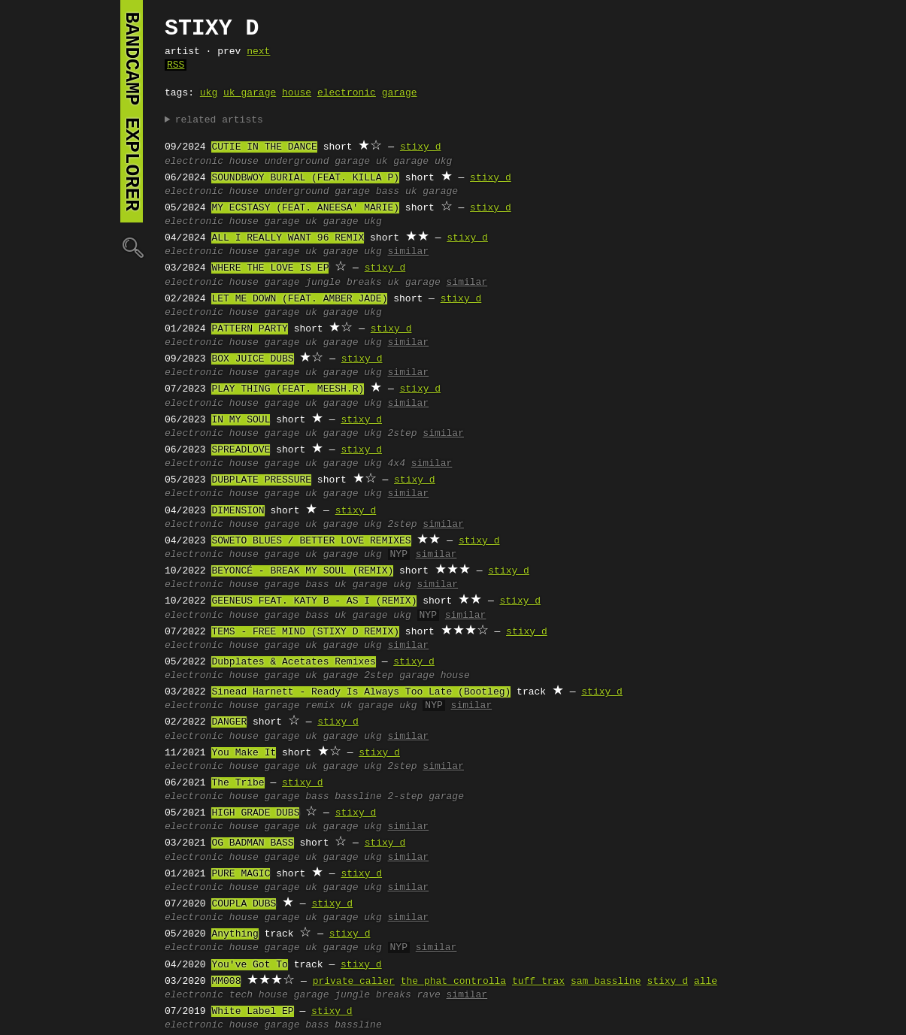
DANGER (229, 722)
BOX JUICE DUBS (252, 359)
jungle (323, 282)
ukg (208, 93)
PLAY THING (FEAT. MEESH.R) (287, 389)
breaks (364, 282)
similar (408, 252)
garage (399, 93)
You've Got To (249, 965)
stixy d (420, 147)
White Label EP (252, 1011)
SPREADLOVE (240, 450)
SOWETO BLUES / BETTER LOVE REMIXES (311, 541)
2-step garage (426, 796)
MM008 (226, 981)
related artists (219, 120)
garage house (434, 675)
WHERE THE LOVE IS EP (270, 268)
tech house (258, 995)
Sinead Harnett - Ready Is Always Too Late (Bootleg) (361, 692)
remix (320, 706)
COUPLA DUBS (243, 904)
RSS (175, 65)
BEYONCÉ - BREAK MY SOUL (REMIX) (302, 571)
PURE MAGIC (240, 874)
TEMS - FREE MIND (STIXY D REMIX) (305, 632)
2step (402, 433)
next (258, 52)
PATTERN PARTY (249, 329)
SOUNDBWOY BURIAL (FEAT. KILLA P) (305, 178)
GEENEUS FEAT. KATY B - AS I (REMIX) (314, 601)
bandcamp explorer (131, 111)
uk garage (249, 93)
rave (429, 995)
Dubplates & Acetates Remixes (293, 662)
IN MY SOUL (240, 420)
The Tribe (237, 783)
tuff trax (538, 981)
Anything (234, 934)
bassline (358, 796)
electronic (346, 93)
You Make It (243, 753)
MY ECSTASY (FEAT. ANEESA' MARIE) (305, 208)
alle (705, 981)
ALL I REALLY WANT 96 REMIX (287, 238)
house (296, 93)
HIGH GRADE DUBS (255, 813)
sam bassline (606, 981)
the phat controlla (453, 981)
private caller (354, 981)
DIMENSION (237, 511)
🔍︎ (131, 247)
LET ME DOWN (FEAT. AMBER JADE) (299, 299)
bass (387, 191)
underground (297, 161)
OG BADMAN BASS (252, 843)
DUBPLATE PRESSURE (261, 480)
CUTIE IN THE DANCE (264, 147)
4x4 (396, 464)
